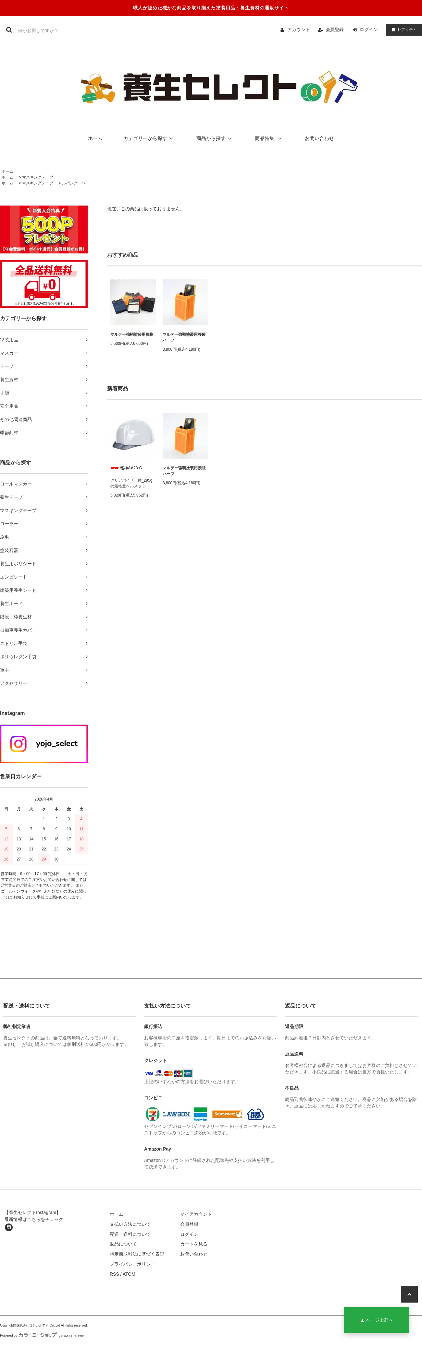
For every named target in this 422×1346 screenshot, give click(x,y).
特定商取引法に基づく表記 (137, 1254)
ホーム (95, 138)
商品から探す (215, 138)
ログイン (369, 29)
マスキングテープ (37, 177)
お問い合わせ (319, 138)
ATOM (129, 1274)
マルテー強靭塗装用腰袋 (131, 334)
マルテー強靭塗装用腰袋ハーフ (184, 337)
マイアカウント (196, 1214)
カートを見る (193, 1244)
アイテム (402, 29)
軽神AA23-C (126, 468)
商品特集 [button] (270, 138)
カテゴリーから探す (149, 138)
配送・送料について (130, 1234)
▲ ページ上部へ (376, 1320)
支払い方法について (130, 1224)
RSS (114, 1274)
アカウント (298, 29)
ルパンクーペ (73, 183)
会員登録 (335, 29)
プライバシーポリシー (132, 1264)
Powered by (42, 1335)
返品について (123, 1244)
